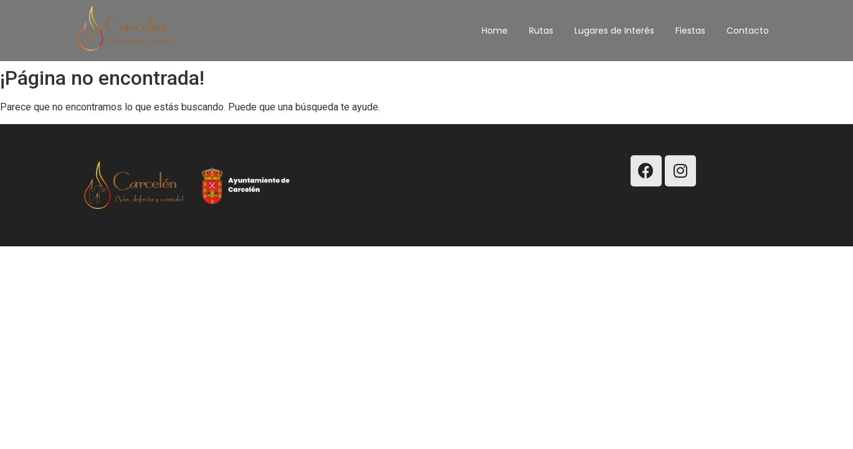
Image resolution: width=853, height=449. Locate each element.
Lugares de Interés (614, 30)
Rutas (541, 30)
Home (495, 30)
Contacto (748, 30)
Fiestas (690, 30)
